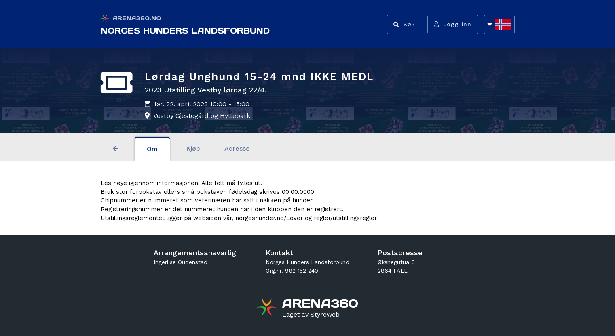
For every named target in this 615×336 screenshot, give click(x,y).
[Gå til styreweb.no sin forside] (311, 314)
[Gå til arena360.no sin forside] (267, 308)
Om (152, 149)
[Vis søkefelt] (404, 24)
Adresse (237, 148)
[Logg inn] (453, 24)
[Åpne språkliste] (499, 24)
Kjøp (193, 148)
